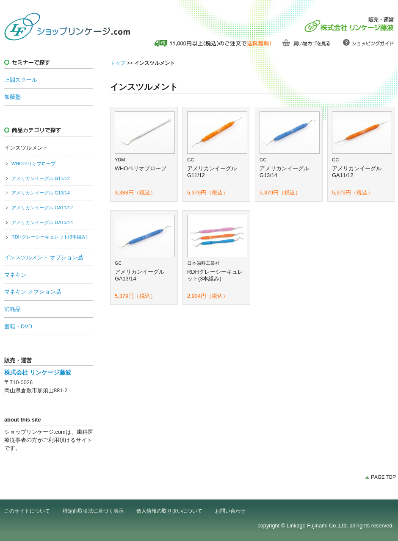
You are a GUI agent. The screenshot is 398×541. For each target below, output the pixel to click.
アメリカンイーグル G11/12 (40, 178)
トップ (117, 63)
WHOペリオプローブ (33, 163)
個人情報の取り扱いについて (169, 510)
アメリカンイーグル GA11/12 (42, 207)
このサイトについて (27, 510)
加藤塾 (12, 97)
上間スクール (20, 80)
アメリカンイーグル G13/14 (40, 192)
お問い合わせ (230, 510)
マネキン (15, 275)
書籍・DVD (18, 326)
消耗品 (12, 309)
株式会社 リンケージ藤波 (37, 372)
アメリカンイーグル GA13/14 (42, 222)
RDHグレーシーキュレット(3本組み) (49, 236)
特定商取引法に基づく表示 (93, 510)
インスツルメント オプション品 (43, 257)
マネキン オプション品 (32, 292)
